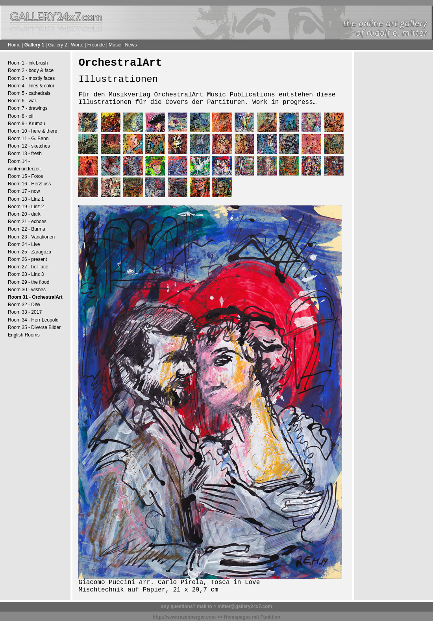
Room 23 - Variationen (31, 237)
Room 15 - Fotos (25, 176)
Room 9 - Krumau (26, 123)
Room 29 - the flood (28, 282)
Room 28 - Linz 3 (26, 274)
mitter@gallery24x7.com (245, 606)
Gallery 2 (57, 45)
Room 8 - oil (20, 116)
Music (115, 45)
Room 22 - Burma (26, 229)
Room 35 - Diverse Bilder (34, 327)
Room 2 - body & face (31, 70)
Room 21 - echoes (27, 221)
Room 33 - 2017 (25, 312)
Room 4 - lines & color (31, 86)
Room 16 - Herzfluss (29, 184)
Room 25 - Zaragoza (29, 252)
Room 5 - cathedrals (29, 93)
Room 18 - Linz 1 (26, 199)
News (131, 45)
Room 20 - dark (24, 214)
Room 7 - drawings (28, 108)
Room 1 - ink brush (28, 63)
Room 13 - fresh (25, 153)
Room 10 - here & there (32, 131)
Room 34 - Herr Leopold (33, 320)
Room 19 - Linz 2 (26, 206)
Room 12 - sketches (29, 146)
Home (14, 45)
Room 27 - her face (28, 267)
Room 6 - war (22, 101)
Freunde (96, 45)
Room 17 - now (24, 191)
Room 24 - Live (24, 244)
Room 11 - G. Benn (28, 138)
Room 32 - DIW (24, 304)
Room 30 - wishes (27, 289)
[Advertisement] (393, 177)
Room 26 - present (27, 259)
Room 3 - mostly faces (31, 78)
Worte (77, 45)
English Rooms (24, 335)
